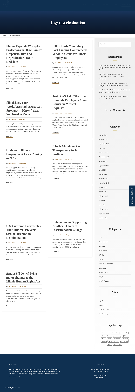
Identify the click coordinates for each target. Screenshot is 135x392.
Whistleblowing (104, 281)
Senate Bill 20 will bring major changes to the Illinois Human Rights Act (23, 277)
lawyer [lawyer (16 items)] (109, 338)
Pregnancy (102, 259)
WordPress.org (103, 314)
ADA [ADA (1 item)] (103, 333)
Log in (101, 301)
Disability (102, 246)
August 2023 (103, 187)
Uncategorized (103, 272)
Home (84, 5)
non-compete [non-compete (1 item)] (117, 338)
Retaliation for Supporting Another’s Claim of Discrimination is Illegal (69, 226)
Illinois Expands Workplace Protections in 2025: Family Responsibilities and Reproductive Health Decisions (24, 53)
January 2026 (103, 135)
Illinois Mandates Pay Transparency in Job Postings (66, 150)
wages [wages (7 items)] (109, 344)
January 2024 (103, 174)
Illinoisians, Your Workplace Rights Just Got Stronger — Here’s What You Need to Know (113, 84)
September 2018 (104, 213)
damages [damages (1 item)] (118, 333)
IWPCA (101, 255)
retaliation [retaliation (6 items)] (125, 338)
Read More (9, 88)
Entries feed (102, 305)
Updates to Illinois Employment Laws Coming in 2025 (24, 154)
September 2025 (104, 144)
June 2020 (102, 200)
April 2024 (102, 170)
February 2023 (103, 196)
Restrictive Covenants (106, 264)
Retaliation (102, 268)
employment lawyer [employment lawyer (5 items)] (117, 335)
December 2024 (104, 157)
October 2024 (103, 161)
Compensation (103, 242)
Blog (115, 5)
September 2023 (104, 183)
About (94, 5)
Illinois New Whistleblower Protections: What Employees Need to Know (114, 98)
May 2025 (102, 148)
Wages (101, 277)
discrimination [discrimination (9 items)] (105, 335)
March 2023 (102, 192)
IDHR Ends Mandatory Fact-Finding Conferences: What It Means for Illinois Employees (111, 76)
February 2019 (103, 209)
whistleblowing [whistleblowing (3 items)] (117, 344)
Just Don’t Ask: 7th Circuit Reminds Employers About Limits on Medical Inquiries (114, 91)
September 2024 (104, 165)
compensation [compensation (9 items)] (110, 333)
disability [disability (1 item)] (125, 333)
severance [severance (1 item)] (104, 341)
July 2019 (102, 205)
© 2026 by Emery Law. (12, 388)
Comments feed (104, 309)
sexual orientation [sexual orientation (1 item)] (113, 341)
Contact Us (126, 5)
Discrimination (103, 250)
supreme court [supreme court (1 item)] (124, 341)
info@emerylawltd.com (100, 375)
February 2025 (103, 152)
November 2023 (104, 178)
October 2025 (103, 139)
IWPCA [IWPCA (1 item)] (103, 338)
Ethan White (12, 67)
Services (105, 5)
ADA (100, 237)
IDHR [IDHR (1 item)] (125, 335)
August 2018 (103, 218)
